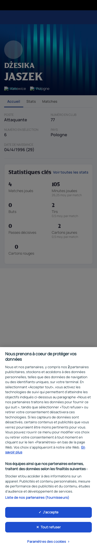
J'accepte (50, 513)
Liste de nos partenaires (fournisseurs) (37, 499)
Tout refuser (51, 528)
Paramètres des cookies (46, 543)
